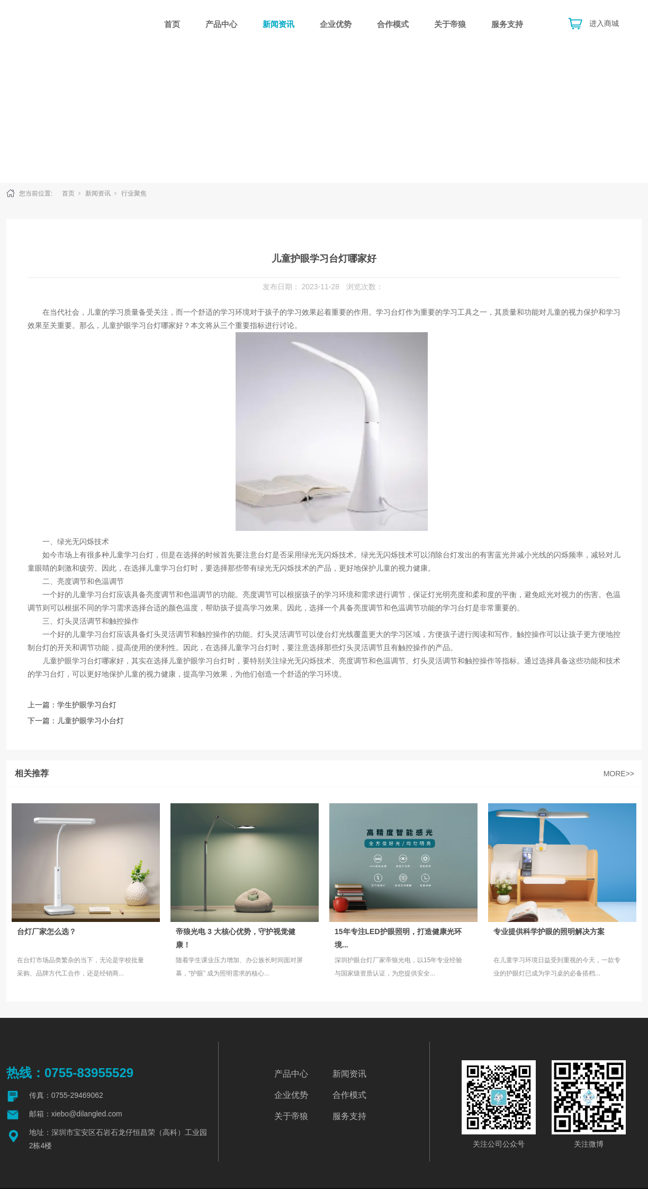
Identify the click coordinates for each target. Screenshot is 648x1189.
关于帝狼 (450, 24)
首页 (172, 24)
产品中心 (221, 24)
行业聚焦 (134, 193)
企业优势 (336, 24)
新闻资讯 (278, 24)
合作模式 (393, 24)
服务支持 (507, 24)
